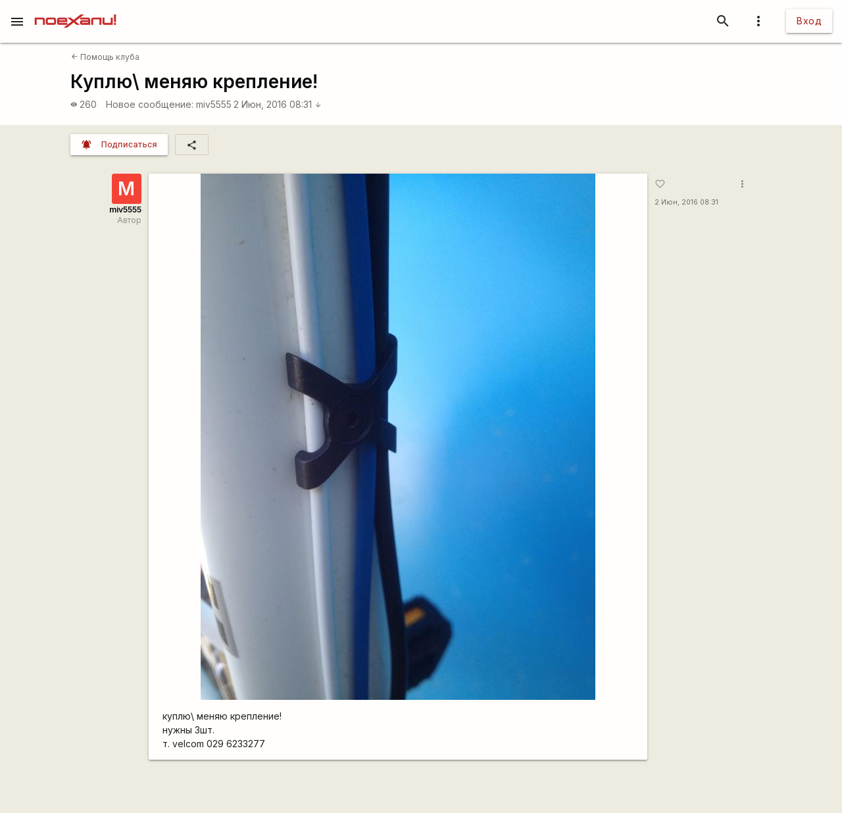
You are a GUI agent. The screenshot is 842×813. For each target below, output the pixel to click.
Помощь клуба (105, 57)
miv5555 (214, 104)
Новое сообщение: (149, 104)
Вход (809, 20)
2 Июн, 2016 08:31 (278, 104)
